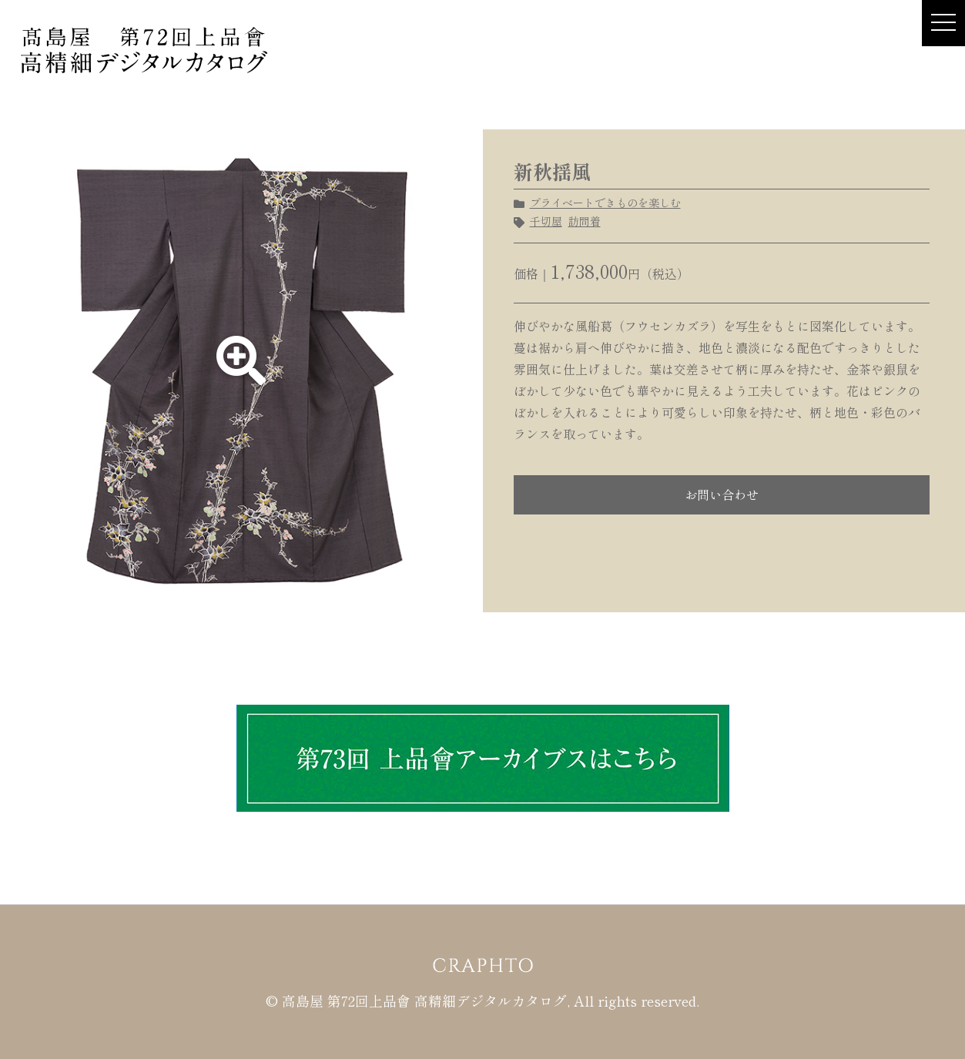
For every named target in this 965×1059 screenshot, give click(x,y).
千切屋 (546, 221)
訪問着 (584, 221)
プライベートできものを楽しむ (605, 202)
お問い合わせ (722, 494)
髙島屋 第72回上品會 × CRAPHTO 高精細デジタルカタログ (144, 49)
